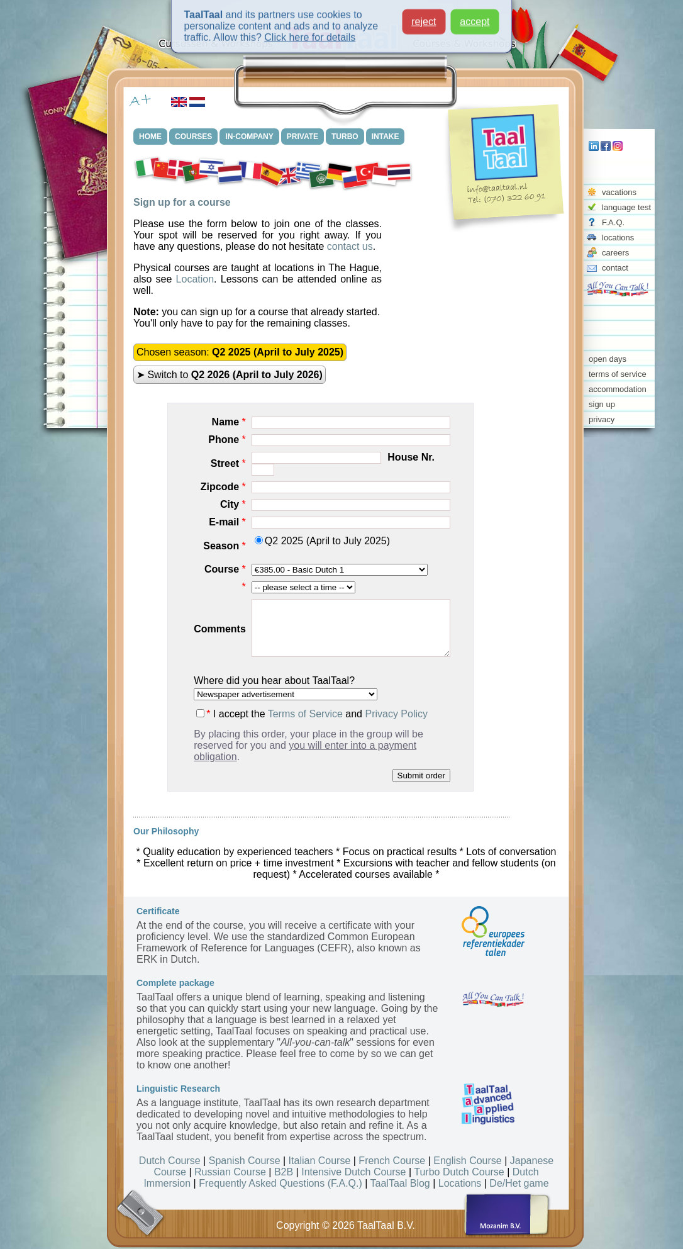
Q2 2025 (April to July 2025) (322, 540)
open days (607, 359)
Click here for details (309, 31)
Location (195, 279)
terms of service (618, 374)
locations (618, 237)
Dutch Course (170, 1160)
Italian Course (320, 1160)
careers (615, 252)
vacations (619, 192)
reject (423, 16)
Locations (460, 1183)
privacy (601, 419)
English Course (467, 1160)
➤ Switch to (229, 374)
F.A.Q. (613, 222)
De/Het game (518, 1183)
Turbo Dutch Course (459, 1172)
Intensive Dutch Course (353, 1172)
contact (615, 267)
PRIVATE (302, 136)
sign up (602, 404)
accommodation (618, 389)
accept (474, 16)
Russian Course (230, 1172)
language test (626, 207)
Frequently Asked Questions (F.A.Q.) (280, 1183)
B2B (283, 1172)
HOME (150, 136)
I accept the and (312, 714)
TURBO (344, 136)
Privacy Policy (396, 714)
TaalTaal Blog (400, 1183)
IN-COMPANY (249, 136)
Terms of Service (305, 714)
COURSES (193, 136)
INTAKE (385, 136)
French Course (391, 1160)
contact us (350, 246)
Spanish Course (244, 1160)
